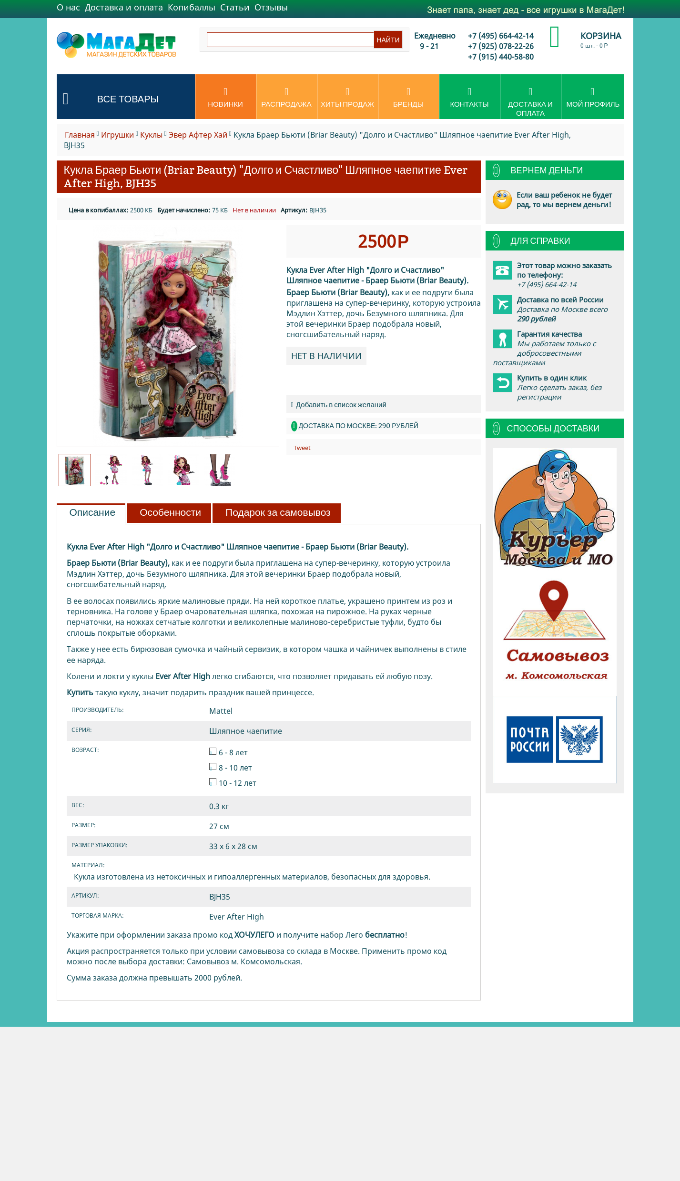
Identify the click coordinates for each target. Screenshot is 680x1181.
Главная (80, 135)
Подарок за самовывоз (278, 512)
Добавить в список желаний (338, 404)
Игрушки (117, 135)
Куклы (151, 135)
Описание (93, 512)
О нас (68, 7)
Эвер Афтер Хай (198, 135)
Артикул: (294, 210)
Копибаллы (191, 7)
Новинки (225, 98)
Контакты (469, 98)
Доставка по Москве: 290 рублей (358, 425)
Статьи (235, 7)
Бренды (408, 98)
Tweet (302, 447)
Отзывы (271, 7)
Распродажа (286, 98)
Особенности (170, 512)
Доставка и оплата (124, 7)
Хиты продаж (347, 98)
